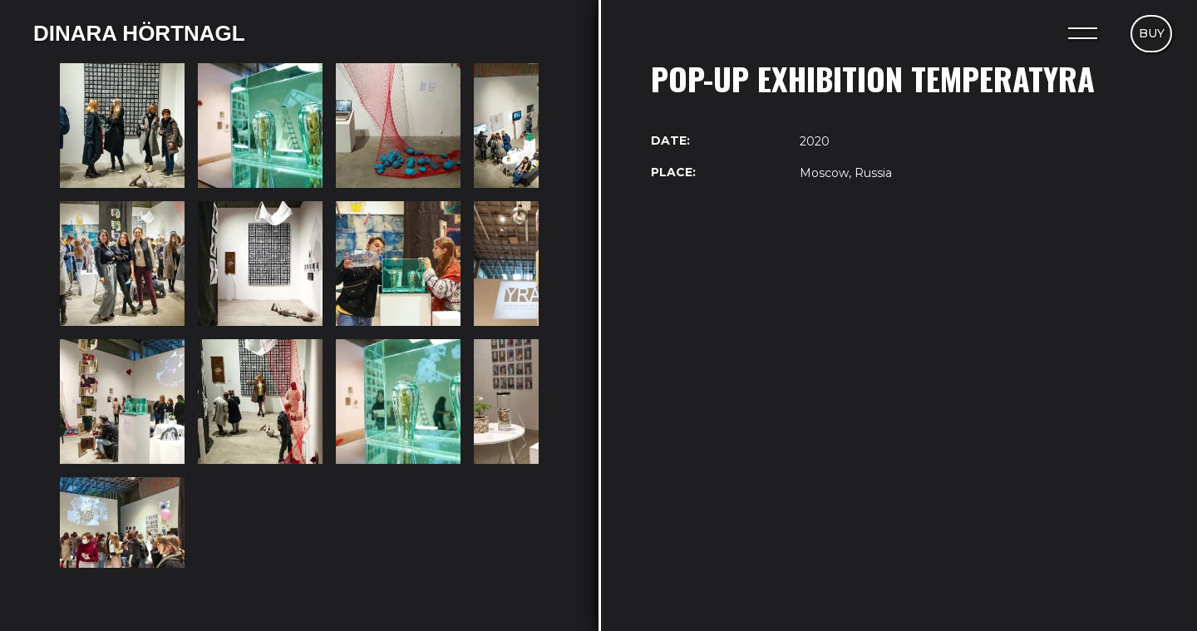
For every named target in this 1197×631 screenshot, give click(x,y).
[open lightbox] (122, 125)
